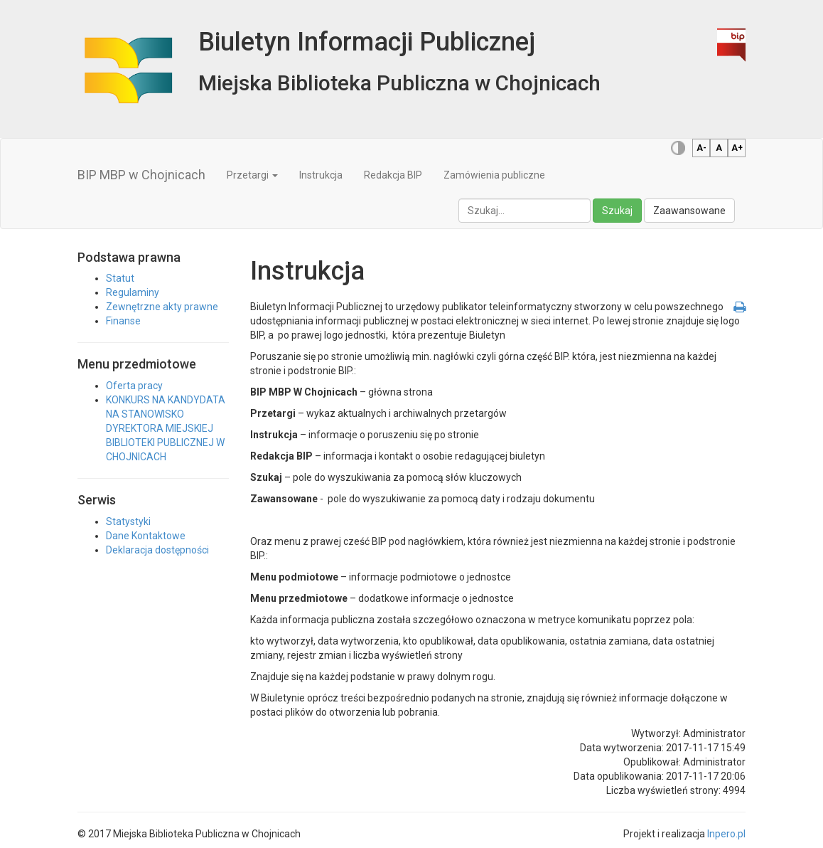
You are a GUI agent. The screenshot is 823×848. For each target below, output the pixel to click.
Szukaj (617, 210)
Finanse (123, 321)
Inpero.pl (726, 833)
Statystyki (128, 521)
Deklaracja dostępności (157, 550)
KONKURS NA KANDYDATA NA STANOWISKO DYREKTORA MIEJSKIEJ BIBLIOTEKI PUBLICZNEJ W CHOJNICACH (165, 428)
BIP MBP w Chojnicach (141, 174)
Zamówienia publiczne (494, 175)
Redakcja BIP (393, 175)
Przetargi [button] (252, 175)
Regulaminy (132, 292)
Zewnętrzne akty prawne (162, 306)
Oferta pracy (134, 385)
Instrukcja (321, 175)
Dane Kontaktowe (145, 535)
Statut (120, 278)
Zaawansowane (689, 210)
